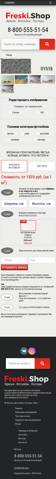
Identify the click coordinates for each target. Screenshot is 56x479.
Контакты (23, 442)
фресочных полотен (28, 227)
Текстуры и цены (22, 416)
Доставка (23, 319)
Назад (9, 55)
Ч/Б (42, 125)
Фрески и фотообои (14, 178)
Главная (9, 2)
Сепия (15, 125)
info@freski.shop (21, 468)
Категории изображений (25, 412)
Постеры (42, 178)
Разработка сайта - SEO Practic (28, 473)
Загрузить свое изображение (28, 420)
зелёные (15, 152)
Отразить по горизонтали (28, 119)
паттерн (41, 152)
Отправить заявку (14, 280)
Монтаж (22, 438)
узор (27, 146)
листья (10, 146)
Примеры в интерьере (28, 431)
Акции (18, 424)
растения (44, 146)
